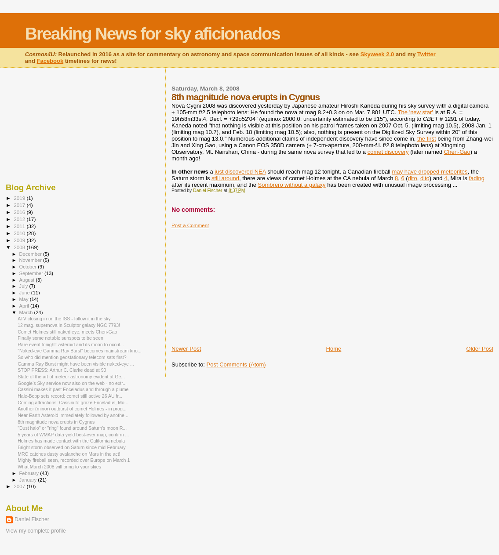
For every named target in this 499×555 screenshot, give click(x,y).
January (28, 479)
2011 (20, 226)
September (32, 273)
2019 (20, 198)
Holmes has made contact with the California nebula (71, 440)
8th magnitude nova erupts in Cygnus (56, 421)
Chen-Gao (457, 152)
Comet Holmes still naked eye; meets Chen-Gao (67, 331)
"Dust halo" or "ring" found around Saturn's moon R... (72, 428)
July (24, 286)
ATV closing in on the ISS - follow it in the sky (64, 318)
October (28, 266)
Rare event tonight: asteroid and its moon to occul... (71, 344)
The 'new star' (415, 112)
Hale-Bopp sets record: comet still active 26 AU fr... (70, 396)
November (31, 260)
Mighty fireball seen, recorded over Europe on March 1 (74, 460)
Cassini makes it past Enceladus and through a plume (73, 389)
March (26, 312)
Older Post (479, 348)
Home (334, 348)
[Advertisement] (237, 283)
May (24, 299)
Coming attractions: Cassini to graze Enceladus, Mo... (73, 402)
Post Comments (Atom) (236, 364)
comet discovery (388, 152)
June (25, 292)
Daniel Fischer (32, 519)
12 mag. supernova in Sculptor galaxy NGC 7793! (69, 325)
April (24, 305)
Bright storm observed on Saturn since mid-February (72, 447)
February (29, 473)
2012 (20, 219)
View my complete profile (36, 531)
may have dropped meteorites (430, 171)
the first (426, 138)
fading (476, 178)
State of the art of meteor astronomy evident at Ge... (71, 376)
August (27, 280)
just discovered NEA (240, 171)
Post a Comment (190, 225)
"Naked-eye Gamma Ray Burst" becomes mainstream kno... (79, 350)
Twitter (426, 54)
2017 (20, 205)
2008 (20, 247)
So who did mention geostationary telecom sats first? (72, 357)
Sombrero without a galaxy (292, 184)
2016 (20, 212)
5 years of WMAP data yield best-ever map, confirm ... (73, 434)
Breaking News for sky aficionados (152, 33)
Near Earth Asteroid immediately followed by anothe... (73, 415)
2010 (20, 233)
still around (225, 178)
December (31, 254)
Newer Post (186, 348)
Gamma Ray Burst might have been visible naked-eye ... (76, 363)
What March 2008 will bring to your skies (59, 466)
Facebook (49, 61)
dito (412, 178)
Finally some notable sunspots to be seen (60, 338)
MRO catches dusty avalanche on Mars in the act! (69, 454)
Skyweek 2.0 (377, 54)
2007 (20, 486)
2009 (20, 240)
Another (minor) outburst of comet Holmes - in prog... (72, 408)
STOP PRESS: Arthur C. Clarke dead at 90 (62, 370)
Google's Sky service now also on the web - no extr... (72, 383)
